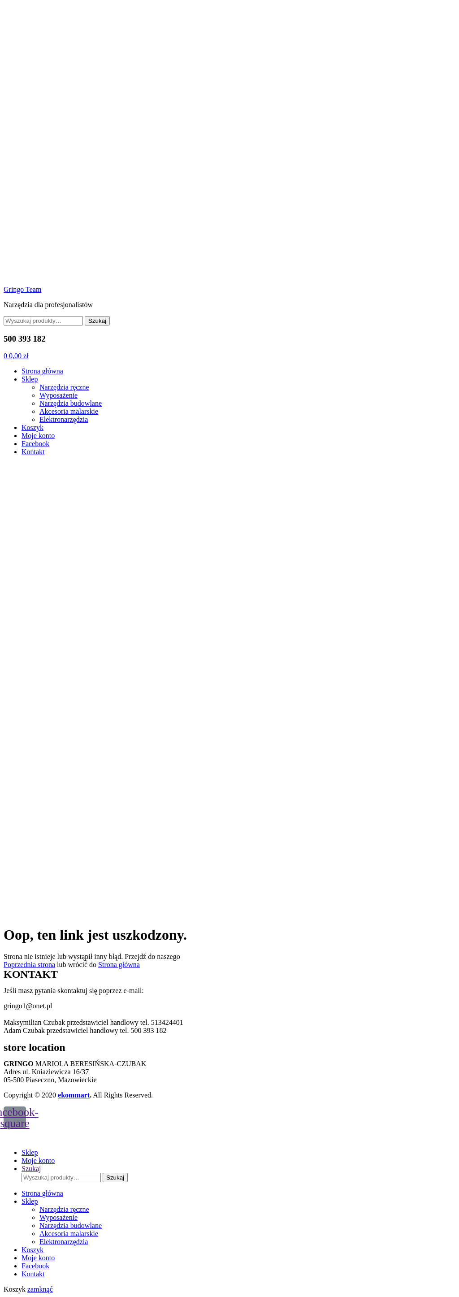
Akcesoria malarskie (68, 411)
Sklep (30, 379)
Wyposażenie (58, 395)
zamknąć (40, 1289)
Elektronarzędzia (63, 419)
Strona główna (42, 371)
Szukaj (97, 320)
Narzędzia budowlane (70, 403)
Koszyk (32, 427)
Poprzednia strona (29, 964)
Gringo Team (22, 289)
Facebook (35, 443)
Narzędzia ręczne (64, 387)
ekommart (74, 1095)
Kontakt (33, 451)
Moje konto (38, 435)
